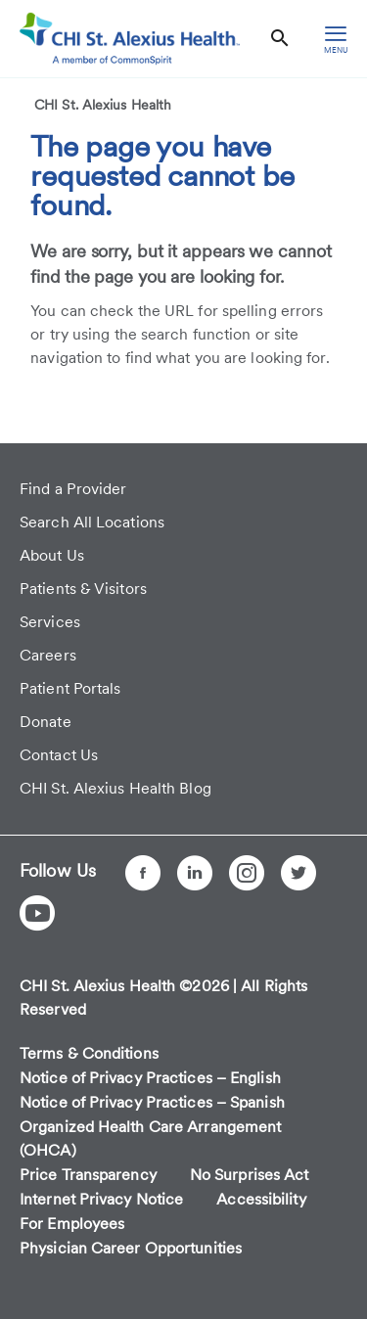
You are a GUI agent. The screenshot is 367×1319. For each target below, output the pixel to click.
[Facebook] (143, 872)
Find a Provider (73, 488)
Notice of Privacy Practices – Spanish (152, 1102)
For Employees (72, 1223)
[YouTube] (37, 913)
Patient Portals (70, 688)
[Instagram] (246, 872)
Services (50, 622)
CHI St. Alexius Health (102, 105)
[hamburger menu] (335, 38)
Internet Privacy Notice (101, 1199)
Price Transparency (88, 1174)
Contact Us (59, 755)
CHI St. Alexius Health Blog (115, 788)
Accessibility (260, 1199)
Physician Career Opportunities (131, 1248)
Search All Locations (92, 522)
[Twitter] (298, 872)
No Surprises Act (249, 1174)
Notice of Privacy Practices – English (150, 1078)
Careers (48, 655)
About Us (52, 555)
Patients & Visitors (83, 588)
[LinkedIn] (194, 872)
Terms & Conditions (89, 1053)
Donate (45, 721)
